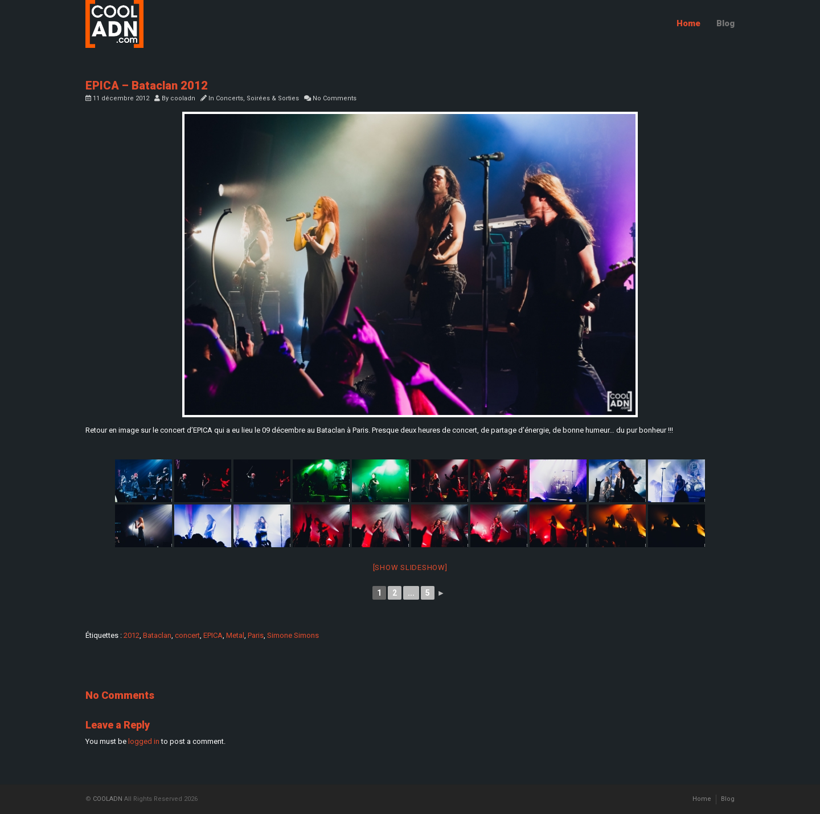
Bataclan (157, 635)
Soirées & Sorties (273, 98)
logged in (143, 741)
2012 (132, 635)
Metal (235, 635)
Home (688, 23)
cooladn (182, 98)
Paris (256, 635)
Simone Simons (293, 635)
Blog (725, 23)
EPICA (213, 635)
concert (187, 635)
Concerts (229, 98)
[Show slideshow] (410, 567)
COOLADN (107, 799)
